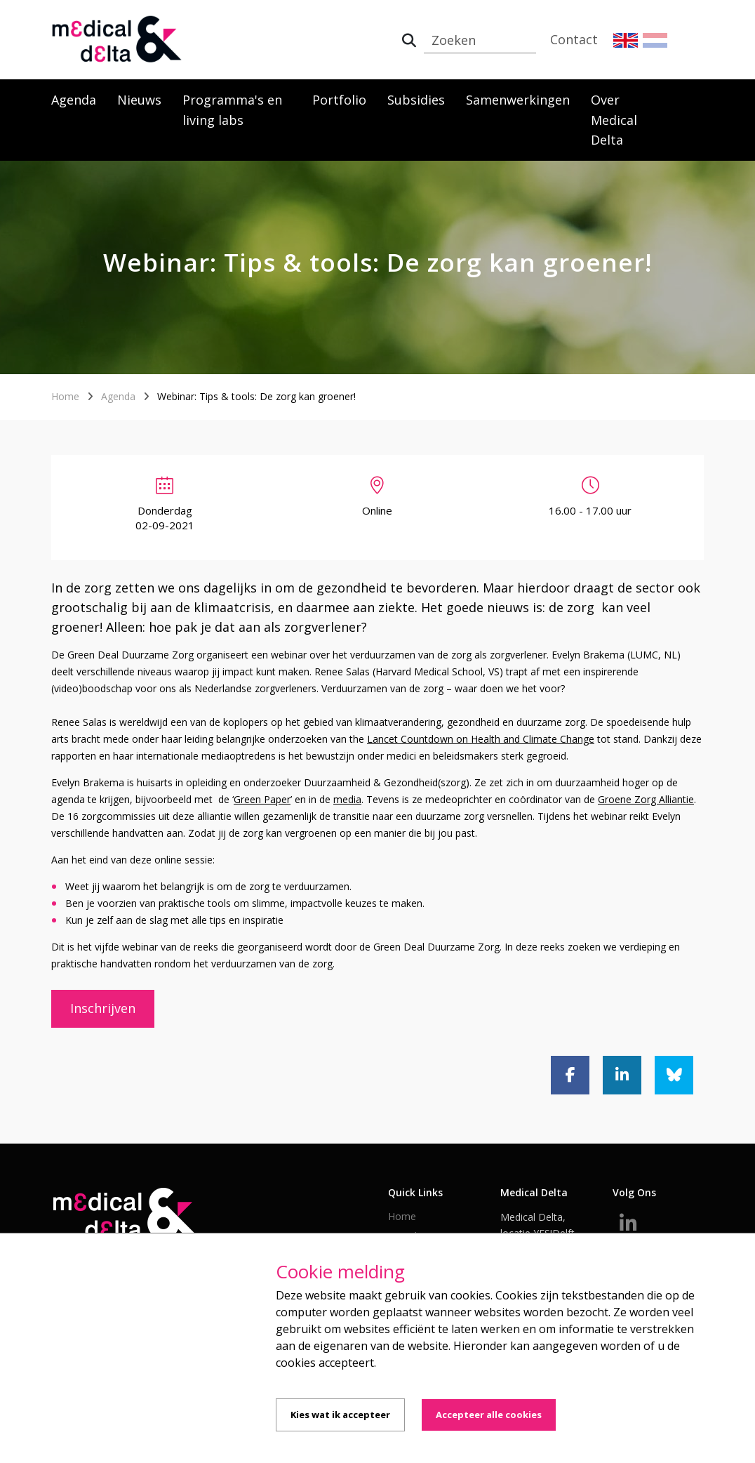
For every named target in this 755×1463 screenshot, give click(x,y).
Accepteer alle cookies (489, 1414)
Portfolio (339, 99)
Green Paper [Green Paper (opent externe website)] (262, 799)
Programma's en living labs (232, 109)
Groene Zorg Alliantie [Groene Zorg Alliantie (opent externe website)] (646, 799)
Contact (574, 39)
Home (65, 396)
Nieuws (139, 99)
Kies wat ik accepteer (340, 1414)
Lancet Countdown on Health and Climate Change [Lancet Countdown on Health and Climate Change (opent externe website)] (480, 739)
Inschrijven (102, 1008)
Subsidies (416, 99)
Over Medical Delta (614, 120)
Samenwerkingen (518, 99)
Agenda (73, 99)
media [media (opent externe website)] (347, 799)
